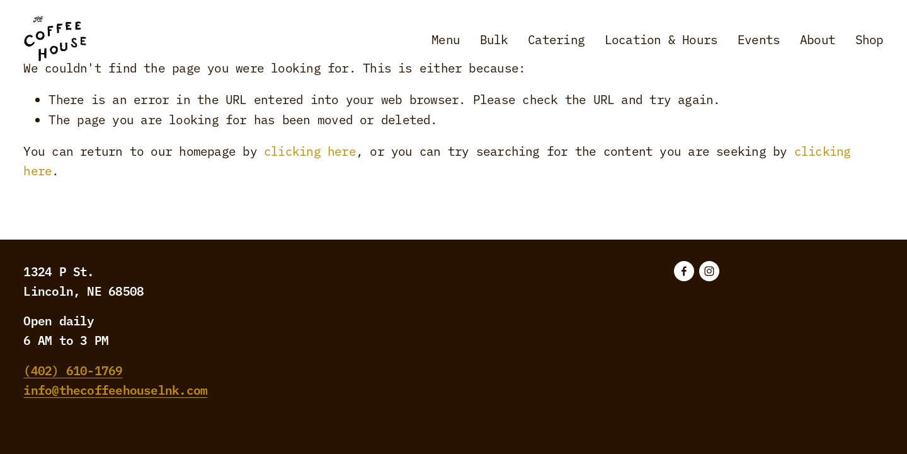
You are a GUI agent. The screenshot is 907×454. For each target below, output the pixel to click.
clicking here (310, 150)
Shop (869, 38)
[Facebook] (684, 271)
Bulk (494, 38)
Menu (445, 38)
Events (759, 38)
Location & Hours (661, 38)
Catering (556, 38)
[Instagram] (709, 271)
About (817, 38)
